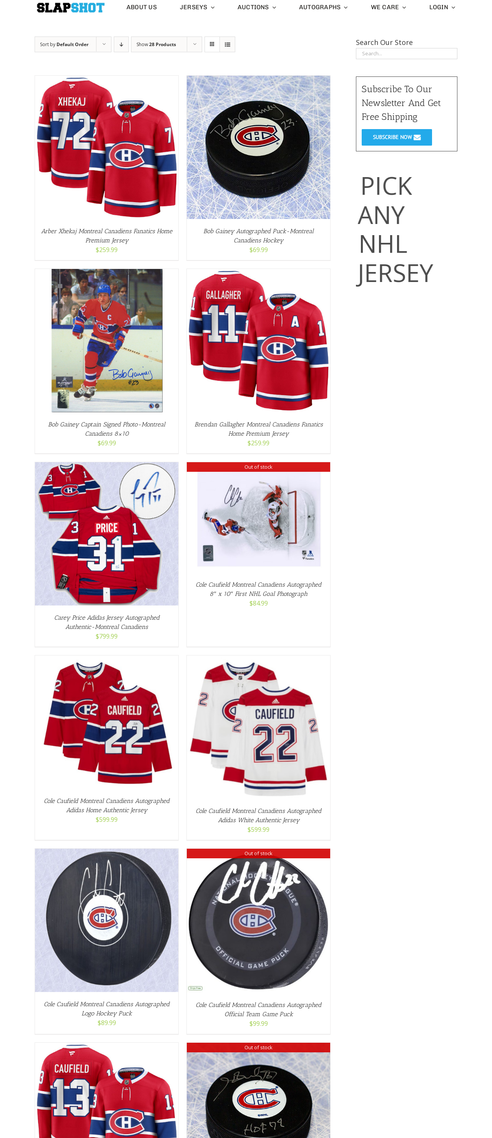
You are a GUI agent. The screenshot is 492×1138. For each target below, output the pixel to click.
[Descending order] (121, 44)
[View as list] (227, 44)
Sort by (64, 44)
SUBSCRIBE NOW (397, 137)
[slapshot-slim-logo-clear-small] (70, 5)
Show (156, 44)
